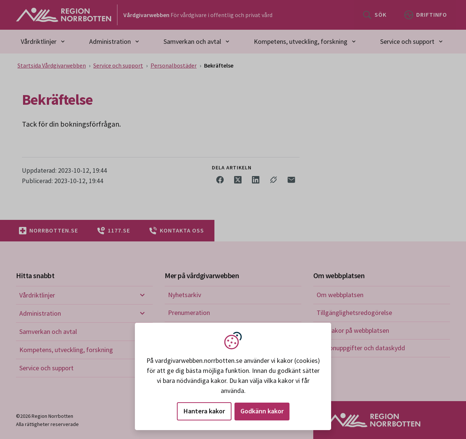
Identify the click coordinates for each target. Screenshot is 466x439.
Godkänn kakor (262, 411)
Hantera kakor (204, 411)
